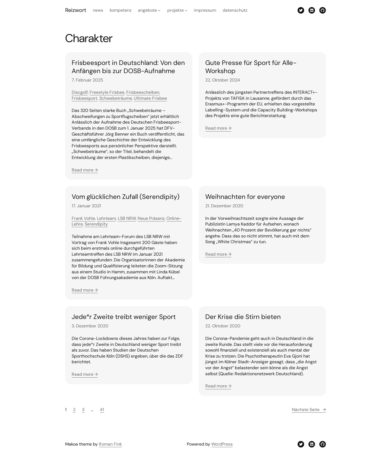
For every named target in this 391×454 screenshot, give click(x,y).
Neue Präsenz (151, 218)
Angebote (147, 10)
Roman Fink (110, 444)
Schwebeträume (115, 98)
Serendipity (96, 224)
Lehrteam (106, 218)
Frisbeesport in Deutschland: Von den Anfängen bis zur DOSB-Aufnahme (128, 67)
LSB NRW (127, 218)
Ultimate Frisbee (150, 98)
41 (102, 409)
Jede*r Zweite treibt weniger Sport (124, 317)
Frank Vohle (83, 218)
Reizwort (75, 10)
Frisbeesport (84, 98)
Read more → (85, 170)
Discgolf (80, 92)
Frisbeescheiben (142, 92)
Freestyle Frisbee (107, 92)
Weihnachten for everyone (245, 197)
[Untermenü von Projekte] (186, 10)
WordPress (222, 444)
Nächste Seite (309, 410)
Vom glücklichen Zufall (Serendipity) (125, 197)
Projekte (175, 10)
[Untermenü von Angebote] (159, 10)
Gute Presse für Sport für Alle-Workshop (251, 67)
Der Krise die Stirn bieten (243, 317)
